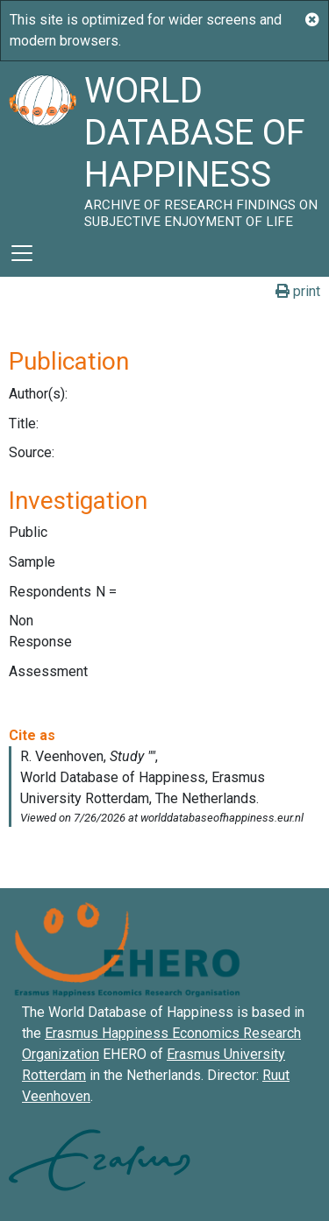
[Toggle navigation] (22, 253)
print (297, 291)
